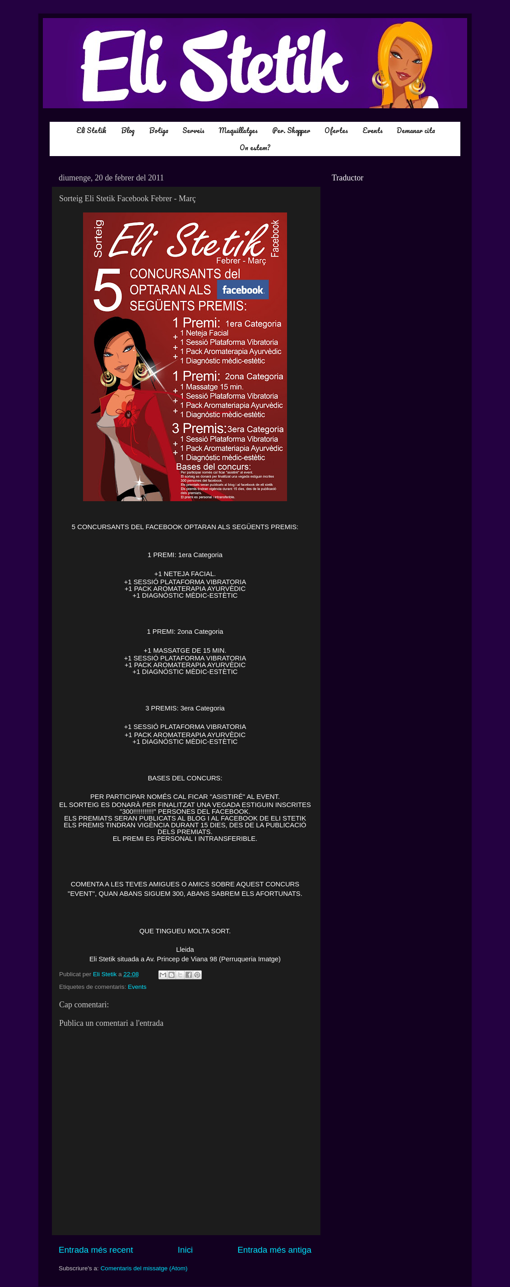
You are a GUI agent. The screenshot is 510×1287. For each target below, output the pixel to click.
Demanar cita (416, 130)
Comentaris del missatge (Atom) (144, 1268)
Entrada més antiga (274, 1250)
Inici (185, 1250)
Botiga (158, 130)
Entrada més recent (96, 1250)
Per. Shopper (291, 130)
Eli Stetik (91, 130)
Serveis (193, 130)
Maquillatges (238, 130)
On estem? (255, 147)
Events (372, 130)
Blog (127, 130)
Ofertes (336, 130)
